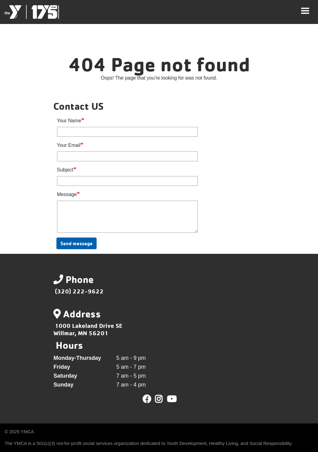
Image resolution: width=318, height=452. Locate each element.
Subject (65, 169)
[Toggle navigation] (305, 11)
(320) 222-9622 (79, 291)
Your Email (69, 145)
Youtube (171, 399)
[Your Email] (127, 156)
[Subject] (127, 181)
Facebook (147, 399)
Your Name (69, 120)
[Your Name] (127, 132)
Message (67, 194)
